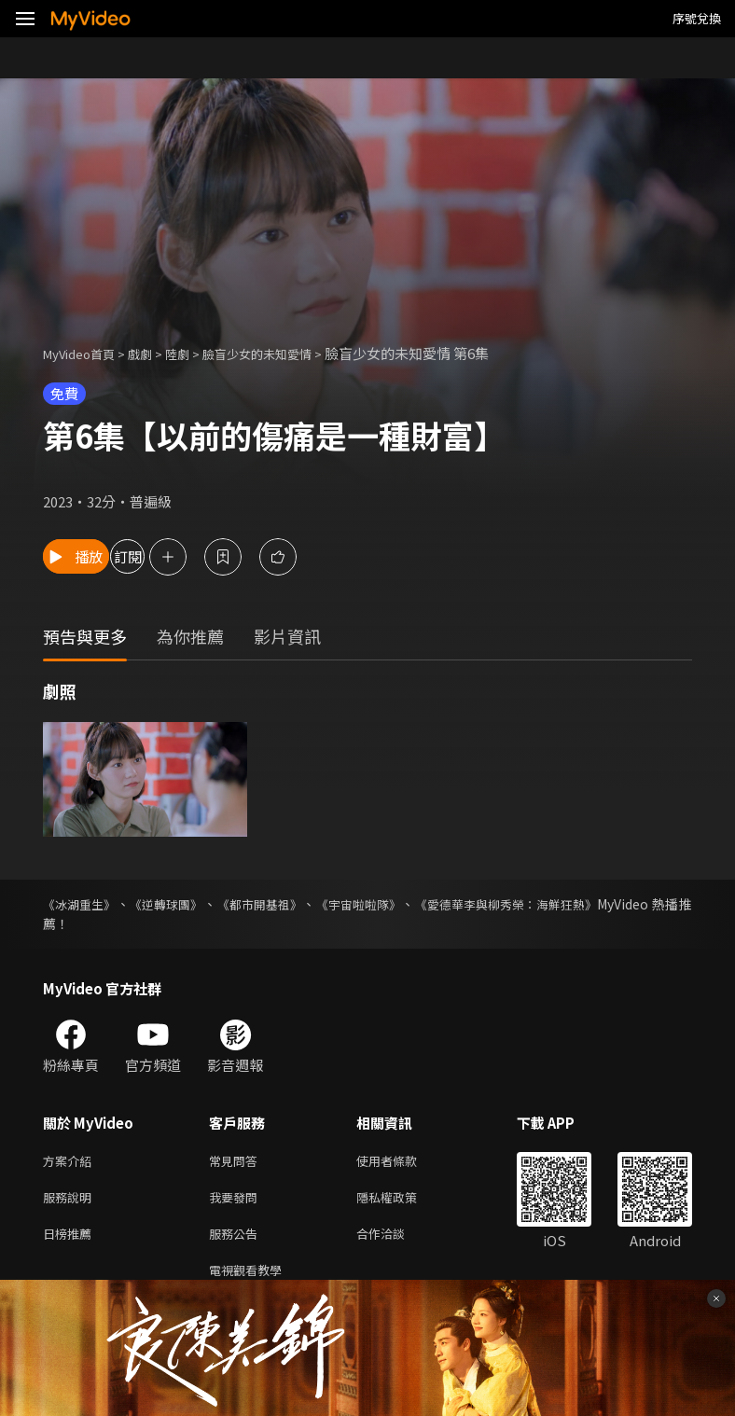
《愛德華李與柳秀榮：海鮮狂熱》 (543, 904)
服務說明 (71, 1201)
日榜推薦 (71, 1240)
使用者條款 (402, 1162)
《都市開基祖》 (277, 904)
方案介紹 (71, 1162)
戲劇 (155, 353)
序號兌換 (697, 18)
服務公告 (237, 1240)
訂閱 (201, 556)
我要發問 (237, 1201)
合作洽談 (395, 1240)
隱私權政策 (402, 1201)
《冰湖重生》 (82, 904)
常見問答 (237, 1162)
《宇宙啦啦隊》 (383, 904)
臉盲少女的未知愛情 (286, 353)
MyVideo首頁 (85, 353)
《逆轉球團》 (176, 904)
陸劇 (196, 353)
